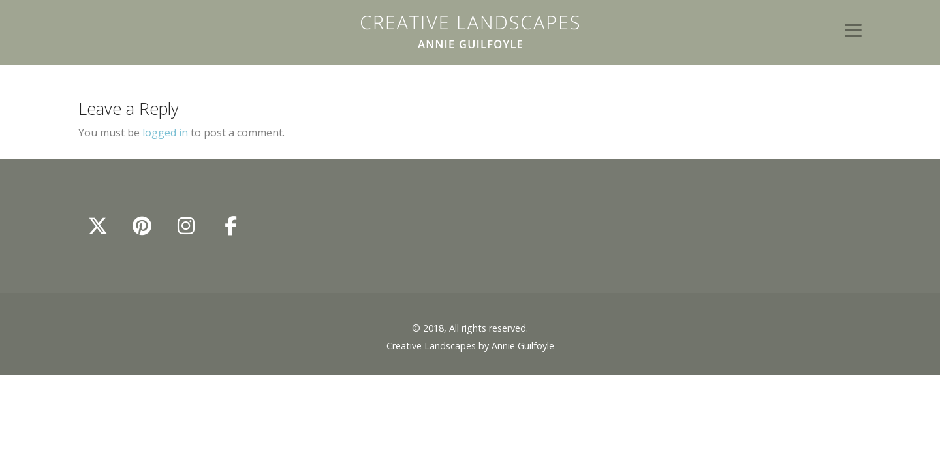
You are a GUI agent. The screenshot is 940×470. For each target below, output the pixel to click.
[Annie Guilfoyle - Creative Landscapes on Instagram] (186, 225)
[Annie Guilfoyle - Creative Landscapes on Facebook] (230, 225)
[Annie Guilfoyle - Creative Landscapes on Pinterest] (142, 225)
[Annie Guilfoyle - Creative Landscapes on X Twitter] (98, 225)
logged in (165, 132)
